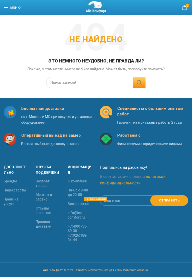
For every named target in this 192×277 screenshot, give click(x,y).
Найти (139, 82)
